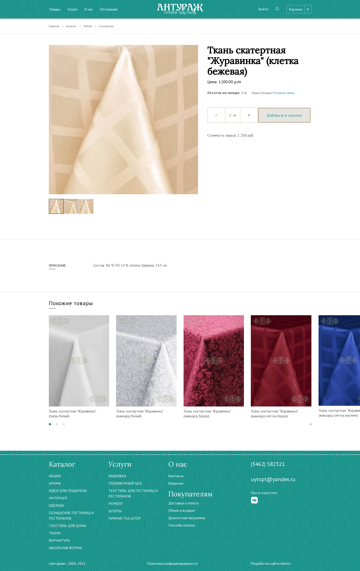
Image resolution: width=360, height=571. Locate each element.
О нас (88, 9)
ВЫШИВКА (117, 476)
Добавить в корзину (284, 115)
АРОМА (55, 483)
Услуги (72, 9)
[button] (50, 424)
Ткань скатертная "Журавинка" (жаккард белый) (139, 413)
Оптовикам (109, 9)
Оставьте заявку (284, 93)
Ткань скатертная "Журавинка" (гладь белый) (72, 413)
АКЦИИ (55, 476)
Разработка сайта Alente (271, 563)
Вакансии (175, 483)
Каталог (71, 26)
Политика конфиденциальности (172, 563)
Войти (263, 9)
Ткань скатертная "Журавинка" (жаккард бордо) (207, 413)
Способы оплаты (181, 525)
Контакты (176, 476)
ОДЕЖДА (56, 505)
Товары (55, 9)
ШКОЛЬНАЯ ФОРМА (65, 547)
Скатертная (106, 26)
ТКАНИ (87, 26)
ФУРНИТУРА (59, 540)
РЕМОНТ (115, 503)
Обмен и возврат (182, 510)
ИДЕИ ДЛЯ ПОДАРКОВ (68, 490)
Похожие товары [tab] (71, 303)
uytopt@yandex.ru (273, 479)
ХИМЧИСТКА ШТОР (124, 518)
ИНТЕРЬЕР (58, 498)
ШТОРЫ (114, 511)
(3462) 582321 (268, 464)
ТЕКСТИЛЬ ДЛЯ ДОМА (67, 525)
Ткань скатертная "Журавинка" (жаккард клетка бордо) (274, 413)
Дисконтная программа (186, 517)
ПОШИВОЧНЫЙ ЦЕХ (125, 483)
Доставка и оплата (183, 503)
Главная (54, 26)
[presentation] (310, 424)
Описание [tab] (57, 265)
